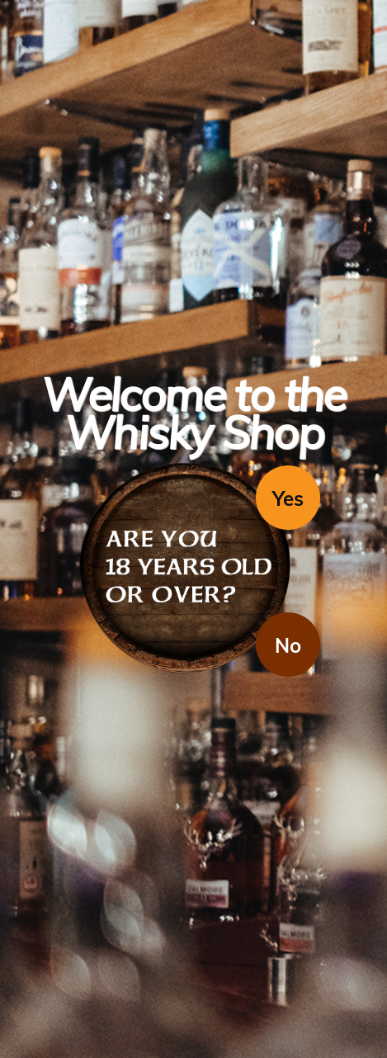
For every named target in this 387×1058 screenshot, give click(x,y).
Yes (288, 498)
